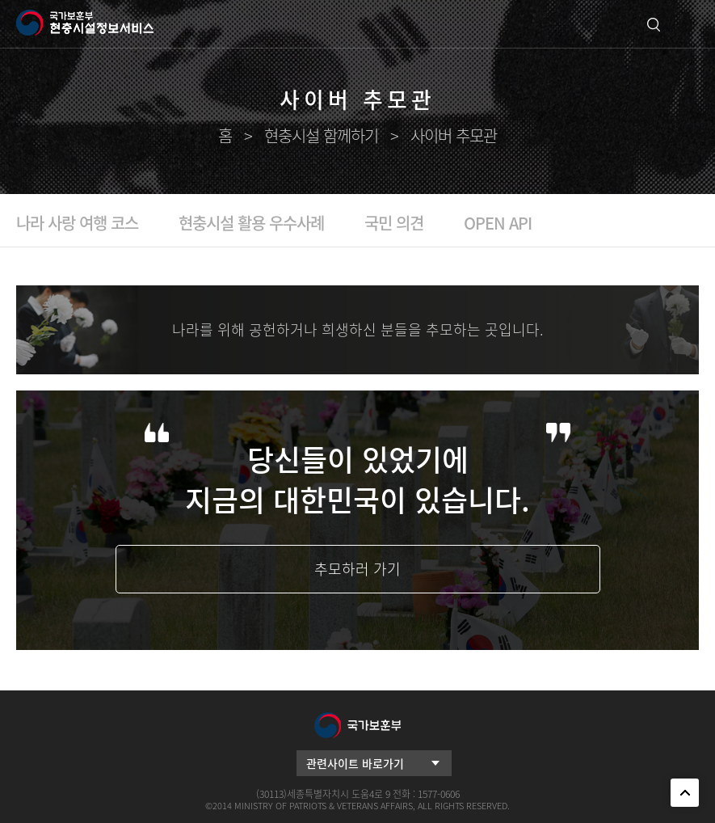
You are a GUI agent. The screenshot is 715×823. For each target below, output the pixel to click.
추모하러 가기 (357, 569)
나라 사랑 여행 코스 (77, 222)
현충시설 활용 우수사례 (251, 222)
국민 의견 (393, 222)
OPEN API (498, 222)
